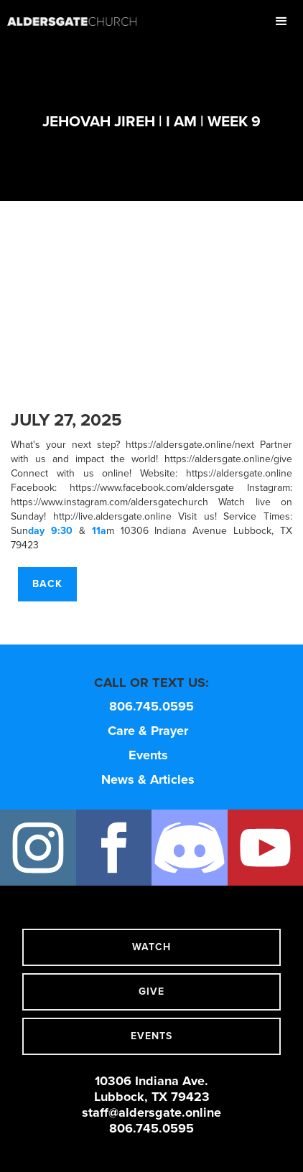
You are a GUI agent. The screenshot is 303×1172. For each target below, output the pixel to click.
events (151, 1036)
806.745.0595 (151, 706)
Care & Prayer (148, 731)
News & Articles (148, 779)
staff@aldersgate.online (151, 1112)
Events (148, 755)
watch (151, 947)
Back (47, 583)
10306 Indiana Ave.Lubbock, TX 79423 (152, 1089)
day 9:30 (50, 530)
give (151, 991)
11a (99, 530)
